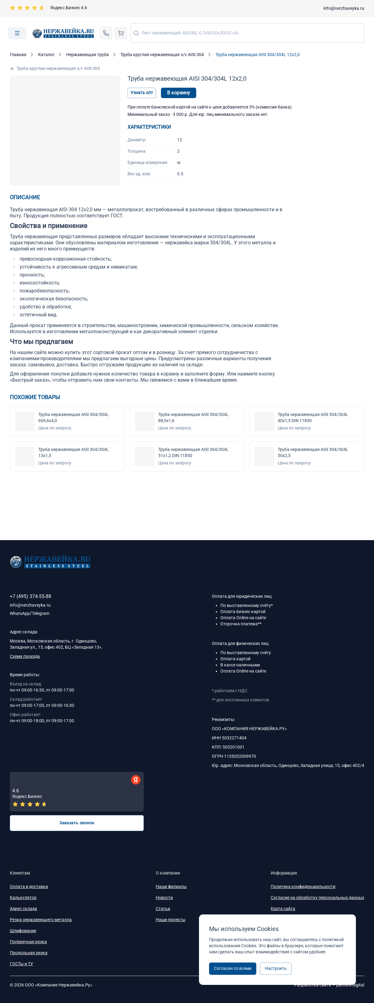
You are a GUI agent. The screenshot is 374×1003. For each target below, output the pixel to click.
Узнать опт (142, 92)
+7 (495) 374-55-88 (30, 596)
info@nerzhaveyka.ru (343, 8)
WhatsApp (20, 613)
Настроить (276, 968)
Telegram (40, 613)
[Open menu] (17, 33)
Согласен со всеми (232, 968)
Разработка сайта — (329, 984)
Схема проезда (25, 656)
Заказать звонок (76, 823)
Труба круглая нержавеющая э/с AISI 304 (55, 68)
